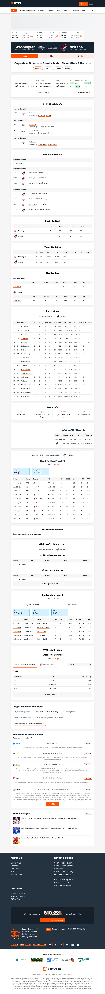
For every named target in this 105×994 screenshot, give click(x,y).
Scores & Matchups (27, 10)
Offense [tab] (25, 664)
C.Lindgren (17, 623)
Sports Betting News (63, 865)
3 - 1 (37, 495)
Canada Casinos (61, 882)
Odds (51, 10)
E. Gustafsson (25, 369)
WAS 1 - (41, 631)
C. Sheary (24, 377)
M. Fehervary (33, 183)
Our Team (15, 868)
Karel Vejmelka (45, 86)
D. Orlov (24, 334)
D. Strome (32, 113)
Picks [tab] (52, 56)
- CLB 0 (42, 639)
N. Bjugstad (33, 178)
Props (59, 10)
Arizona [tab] (61, 316)
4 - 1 (37, 507)
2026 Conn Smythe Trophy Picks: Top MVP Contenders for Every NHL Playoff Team (49, 828)
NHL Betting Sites (69, 712)
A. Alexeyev (25, 358)
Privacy (28, 944)
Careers (14, 865)
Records (48, 68)
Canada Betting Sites (64, 879)
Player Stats (42, 92)
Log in (83, 4)
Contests (17, 888)
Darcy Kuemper (45, 83)
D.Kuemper (17, 627)
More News (88, 813)
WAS (60, 439)
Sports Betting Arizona (23, 712)
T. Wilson (32, 130)
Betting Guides (63, 857)
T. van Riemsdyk (27, 373)
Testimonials (16, 874)
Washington (25, 46)
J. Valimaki (33, 193)
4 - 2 (37, 503)
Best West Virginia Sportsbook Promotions (29, 724)
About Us (16, 857)
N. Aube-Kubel (26, 392)
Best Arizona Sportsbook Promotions (50, 718)
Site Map (14, 944)
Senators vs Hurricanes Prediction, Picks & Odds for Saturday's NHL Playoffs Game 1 (50, 818)
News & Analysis (79, 10)
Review (88, 743)
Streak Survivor (18, 893)
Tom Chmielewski (40, 415)
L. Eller (23, 350)
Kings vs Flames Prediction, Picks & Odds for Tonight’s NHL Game (43, 838)
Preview (58, 68)
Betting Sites (62, 874)
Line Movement (82, 92)
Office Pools (16, 899)
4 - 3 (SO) (39, 499)
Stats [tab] (24, 56)
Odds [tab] (80, 56)
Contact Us (16, 863)
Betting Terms (53, 465)
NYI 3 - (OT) (43, 627)
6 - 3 (37, 518)
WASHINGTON (46, 549)
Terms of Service (39, 944)
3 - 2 (37, 483)
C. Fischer (32, 209)
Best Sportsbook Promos (23, 718)
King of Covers (18, 896)
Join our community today (52, 920)
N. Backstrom (25, 346)
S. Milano (32, 124)
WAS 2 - (42, 623)
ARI (60, 443)
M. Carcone (33, 172)
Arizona (76, 46)
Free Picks (42, 10)
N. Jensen (24, 327)
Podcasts (58, 868)
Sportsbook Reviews (63, 863)
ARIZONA (61, 549)
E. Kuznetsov (25, 389)
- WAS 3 (42, 635)
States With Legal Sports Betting (47, 712)
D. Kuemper (17, 286)
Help (22, 944)
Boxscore (38, 68)
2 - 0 (37, 487)
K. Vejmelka (17, 300)
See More (53, 804)
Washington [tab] (45, 316)
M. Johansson (26, 385)
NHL (13, 10)
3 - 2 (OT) (39, 511)
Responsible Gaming (63, 871)
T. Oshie (24, 381)
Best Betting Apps (62, 885)
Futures (67, 10)
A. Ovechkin (25, 330)
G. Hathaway (25, 354)
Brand (13, 871)
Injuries (67, 68)
